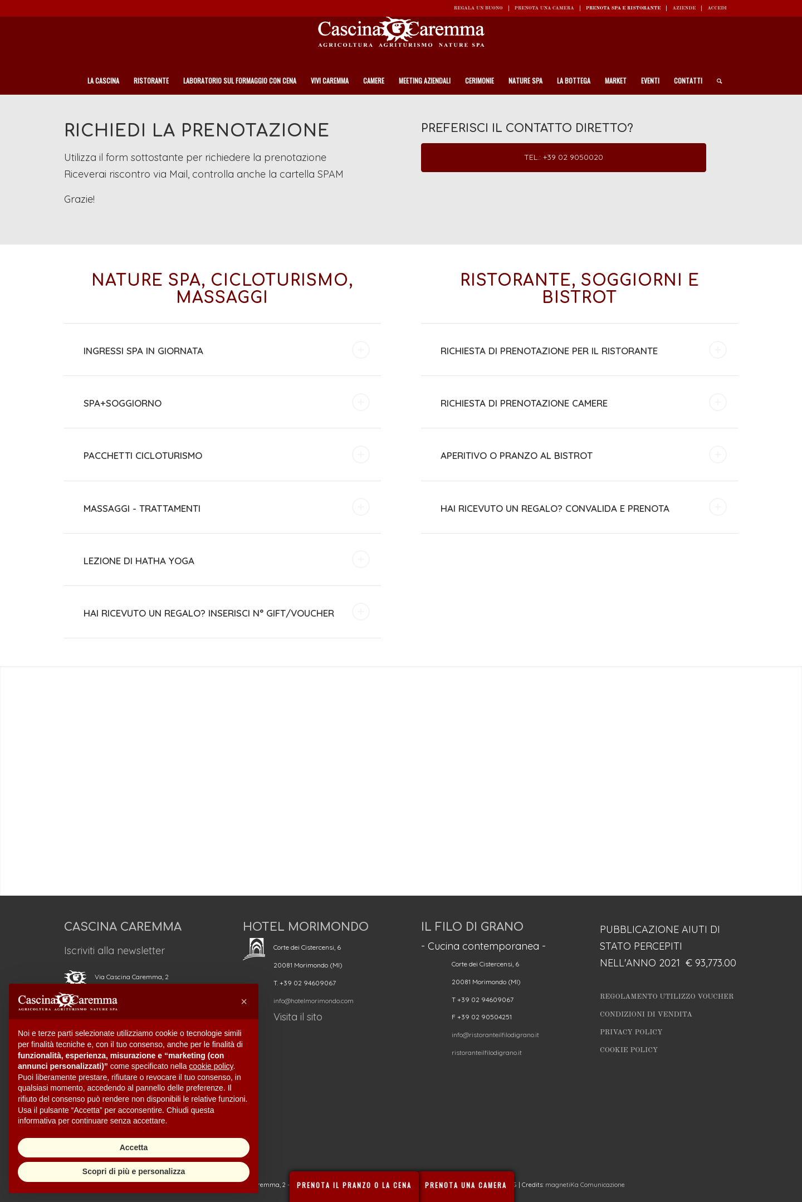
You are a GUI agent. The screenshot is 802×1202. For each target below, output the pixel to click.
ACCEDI (717, 8)
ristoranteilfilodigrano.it (487, 1052)
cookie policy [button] (211, 1066)
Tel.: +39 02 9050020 (563, 157)
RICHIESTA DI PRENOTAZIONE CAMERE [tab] (584, 402)
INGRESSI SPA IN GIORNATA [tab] (227, 350)
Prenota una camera (544, 8)
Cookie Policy (629, 1050)
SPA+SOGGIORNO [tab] (227, 402)
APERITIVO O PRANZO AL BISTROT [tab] (584, 454)
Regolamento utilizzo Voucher (666, 996)
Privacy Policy (631, 1032)
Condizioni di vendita (646, 1014)
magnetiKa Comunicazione (585, 1185)
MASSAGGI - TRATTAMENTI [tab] (227, 507)
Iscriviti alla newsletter (114, 950)
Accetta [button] (134, 1147)
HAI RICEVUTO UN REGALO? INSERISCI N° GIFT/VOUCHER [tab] (227, 611)
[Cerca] (716, 81)
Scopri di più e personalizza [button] (133, 1171)
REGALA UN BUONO (478, 8)
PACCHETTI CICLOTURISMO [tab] (227, 454)
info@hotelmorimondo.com (313, 1000)
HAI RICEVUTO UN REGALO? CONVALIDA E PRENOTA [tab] (584, 507)
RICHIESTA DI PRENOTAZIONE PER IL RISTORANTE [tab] (584, 350)
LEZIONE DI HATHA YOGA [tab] (227, 559)
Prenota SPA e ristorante (623, 8)
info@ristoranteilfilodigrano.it (495, 1034)
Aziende (684, 8)
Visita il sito (297, 1016)
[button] (244, 1001)
